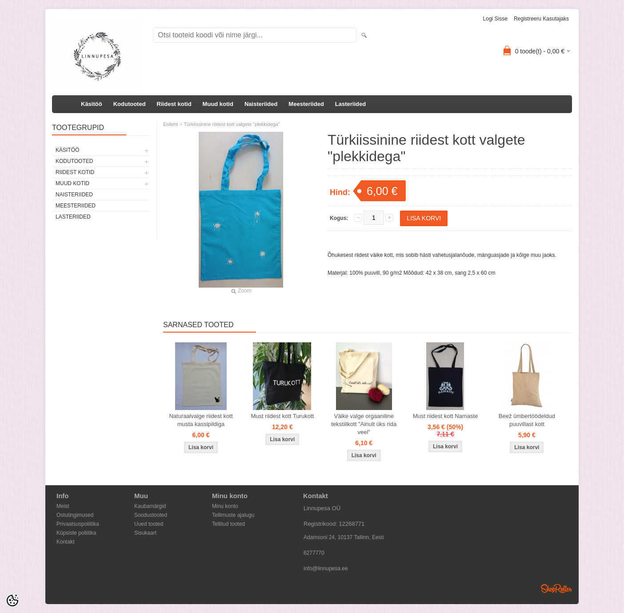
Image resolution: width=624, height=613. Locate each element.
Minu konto (225, 506)
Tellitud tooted (228, 524)
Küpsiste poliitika (76, 533)
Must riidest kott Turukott (282, 416)
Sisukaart (145, 533)
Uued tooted (148, 524)
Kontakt (65, 542)
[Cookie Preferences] (12, 601)
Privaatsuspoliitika (77, 524)
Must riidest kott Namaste (445, 416)
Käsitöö (91, 104)
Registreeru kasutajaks (541, 19)
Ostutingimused (74, 515)
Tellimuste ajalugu (233, 515)
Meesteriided (306, 104)
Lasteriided (350, 104)
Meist (62, 506)
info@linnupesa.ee (326, 568)
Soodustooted (150, 515)
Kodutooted (129, 104)
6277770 (314, 553)
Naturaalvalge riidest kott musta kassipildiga (200, 420)
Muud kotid (218, 104)
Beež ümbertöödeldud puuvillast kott (527, 420)
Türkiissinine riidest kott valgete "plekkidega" (232, 124)
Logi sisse (495, 19)
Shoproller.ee (556, 588)
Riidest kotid (174, 104)
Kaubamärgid (150, 506)
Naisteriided (260, 104)
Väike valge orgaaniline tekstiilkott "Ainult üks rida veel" (363, 424)
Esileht (170, 124)
